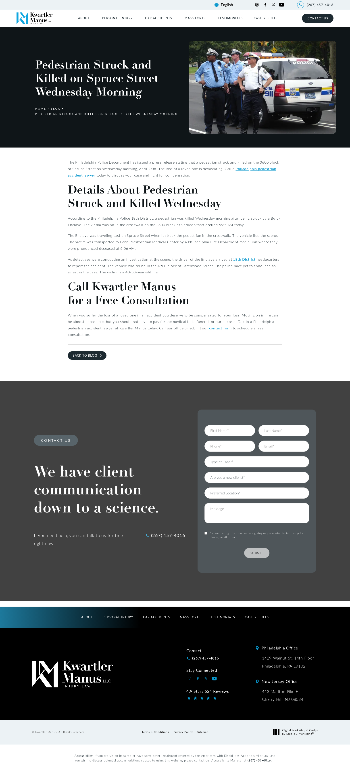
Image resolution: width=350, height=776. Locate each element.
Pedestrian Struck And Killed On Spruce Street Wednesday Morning (106, 114)
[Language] (229, 4)
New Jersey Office (280, 681)
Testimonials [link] (230, 18)
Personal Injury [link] (117, 18)
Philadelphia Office (280, 648)
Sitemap (202, 732)
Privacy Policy (183, 732)
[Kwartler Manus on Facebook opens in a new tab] (265, 5)
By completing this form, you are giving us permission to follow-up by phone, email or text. (256, 522)
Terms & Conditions (155, 732)
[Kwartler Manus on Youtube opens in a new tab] (282, 5)
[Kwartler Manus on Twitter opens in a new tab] (273, 5)
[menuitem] (84, 18)
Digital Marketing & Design (296, 732)
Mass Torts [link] (195, 18)
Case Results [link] (266, 18)
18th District (244, 259)
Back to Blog (85, 355)
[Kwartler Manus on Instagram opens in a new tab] (257, 5)
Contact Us (318, 18)
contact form (220, 328)
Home (40, 108)
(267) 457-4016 (259, 760)
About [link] (84, 18)
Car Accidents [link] (158, 18)
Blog (56, 108)
